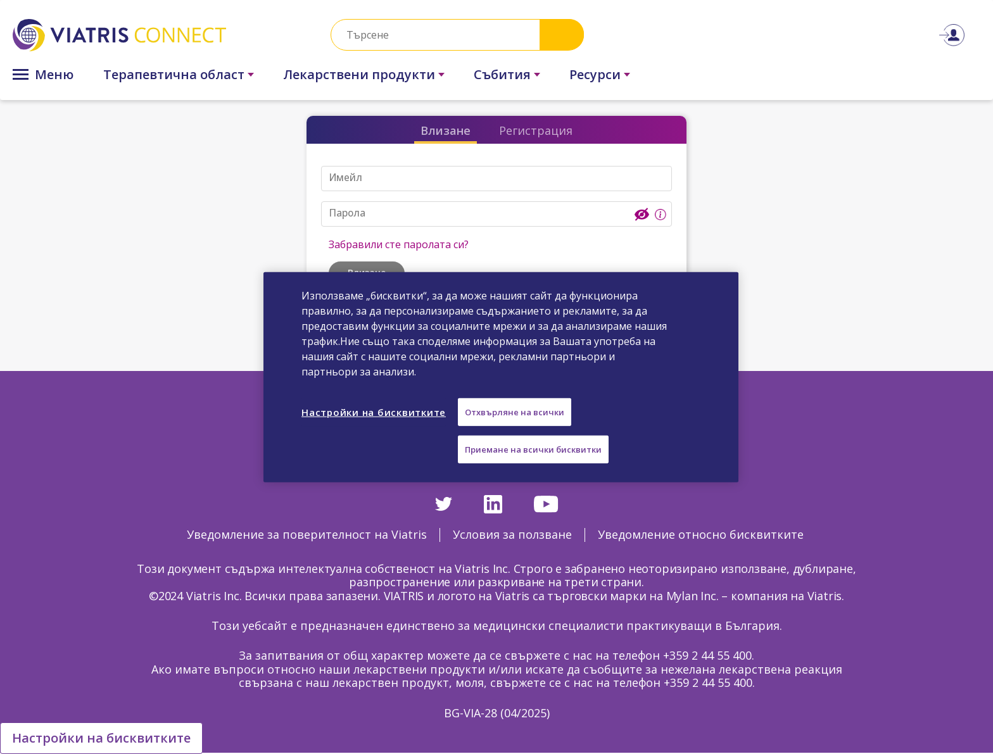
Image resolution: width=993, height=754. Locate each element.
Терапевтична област (173, 74)
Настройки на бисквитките (101, 737)
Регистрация (535, 130)
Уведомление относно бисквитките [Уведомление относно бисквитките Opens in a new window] (701, 534)
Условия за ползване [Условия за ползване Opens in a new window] (512, 534)
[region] (500, 377)
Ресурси (595, 74)
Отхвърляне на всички (514, 411)
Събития (502, 74)
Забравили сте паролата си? (399, 244)
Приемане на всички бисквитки (533, 449)
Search (562, 34)
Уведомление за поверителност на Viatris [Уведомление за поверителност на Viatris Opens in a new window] (307, 534)
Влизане (446, 130)
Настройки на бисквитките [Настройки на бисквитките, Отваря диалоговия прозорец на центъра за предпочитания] (373, 411)
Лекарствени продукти (359, 74)
